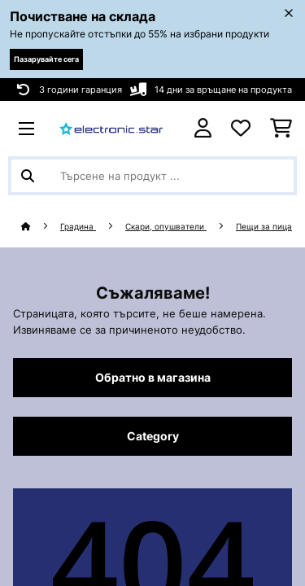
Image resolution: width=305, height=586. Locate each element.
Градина (78, 226)
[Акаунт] (202, 128)
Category (153, 436)
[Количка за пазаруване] (281, 128)
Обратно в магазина (153, 377)
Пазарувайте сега (46, 59)
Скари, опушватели (166, 226)
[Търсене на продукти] (152, 175)
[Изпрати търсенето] (27, 176)
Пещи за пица (264, 226)
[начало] (40, 226)
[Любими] (241, 128)
